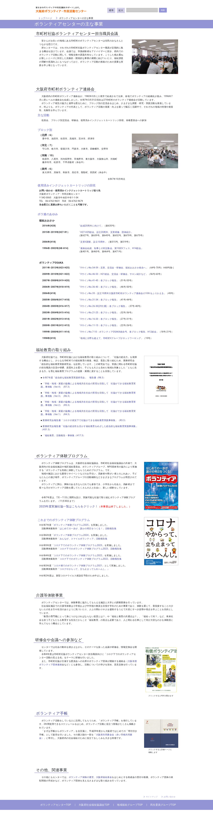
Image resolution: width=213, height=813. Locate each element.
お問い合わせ (169, 797)
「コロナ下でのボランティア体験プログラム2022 (77, 555)
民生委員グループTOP (163, 804)
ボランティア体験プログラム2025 (71, 525)
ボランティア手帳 (52, 713)
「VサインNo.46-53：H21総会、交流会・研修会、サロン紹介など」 (113, 274)
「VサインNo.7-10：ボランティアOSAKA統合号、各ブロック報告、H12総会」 (118, 331)
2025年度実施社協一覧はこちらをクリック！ (68, 506)
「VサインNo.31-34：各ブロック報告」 (98, 299)
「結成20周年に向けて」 (91, 225)
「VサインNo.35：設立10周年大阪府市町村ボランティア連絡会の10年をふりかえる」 (122, 293)
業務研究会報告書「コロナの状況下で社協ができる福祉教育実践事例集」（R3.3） (85, 420)
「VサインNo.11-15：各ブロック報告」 (98, 325)
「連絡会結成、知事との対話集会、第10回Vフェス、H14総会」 (110, 248)
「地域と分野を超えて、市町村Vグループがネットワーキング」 (110, 338)
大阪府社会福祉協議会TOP (94, 804)
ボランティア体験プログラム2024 (71, 535)
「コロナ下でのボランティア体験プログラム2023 (77, 545)
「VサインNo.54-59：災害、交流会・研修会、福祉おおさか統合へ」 (113, 267)
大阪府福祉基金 (104, 777)
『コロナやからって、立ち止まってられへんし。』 (83, 569)
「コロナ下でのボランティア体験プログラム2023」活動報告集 (89, 548)
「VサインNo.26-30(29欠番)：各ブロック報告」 (102, 306)
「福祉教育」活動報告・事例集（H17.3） (64, 435)
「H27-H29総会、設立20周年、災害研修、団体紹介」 (105, 232)
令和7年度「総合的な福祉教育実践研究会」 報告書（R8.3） (74, 377)
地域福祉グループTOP (130, 804)
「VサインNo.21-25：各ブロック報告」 (98, 312)
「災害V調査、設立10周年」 (92, 242)
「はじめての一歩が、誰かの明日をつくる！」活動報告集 (86, 528)
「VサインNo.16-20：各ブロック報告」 (98, 319)
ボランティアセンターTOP (55, 804)
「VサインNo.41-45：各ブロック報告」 (98, 280)
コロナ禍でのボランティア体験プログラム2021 (78, 565)
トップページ (45, 18)
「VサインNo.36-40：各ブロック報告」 (98, 287)
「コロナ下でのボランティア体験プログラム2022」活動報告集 (89, 559)
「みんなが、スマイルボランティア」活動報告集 (82, 538)
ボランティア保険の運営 (81, 777)
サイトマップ (152, 797)
